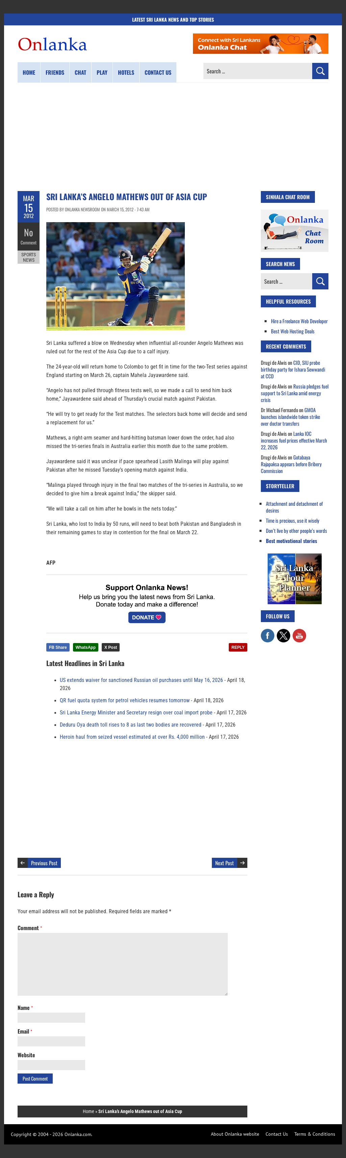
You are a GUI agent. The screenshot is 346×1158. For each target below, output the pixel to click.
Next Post (224, 863)
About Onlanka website (235, 1134)
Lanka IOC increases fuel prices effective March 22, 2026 (294, 440)
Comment (28, 241)
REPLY (238, 647)
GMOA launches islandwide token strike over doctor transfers (290, 416)
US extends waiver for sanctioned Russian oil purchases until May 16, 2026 (141, 680)
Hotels (126, 72)
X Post (110, 647)
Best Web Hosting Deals (293, 331)
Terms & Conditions (314, 1134)
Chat (80, 72)
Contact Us (277, 1134)
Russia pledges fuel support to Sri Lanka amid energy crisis (294, 392)
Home (29, 72)
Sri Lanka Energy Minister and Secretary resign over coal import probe (136, 713)
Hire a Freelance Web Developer (299, 321)
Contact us (158, 72)
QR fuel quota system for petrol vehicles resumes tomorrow (125, 701)
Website (26, 1055)
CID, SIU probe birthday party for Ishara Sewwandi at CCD (293, 369)
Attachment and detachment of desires (294, 507)
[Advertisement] (173, 137)
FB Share (58, 647)
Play (102, 72)
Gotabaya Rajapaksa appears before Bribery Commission (291, 463)
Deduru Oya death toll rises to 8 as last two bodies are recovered (130, 725)
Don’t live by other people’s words (296, 530)
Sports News (28, 256)
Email (25, 1031)
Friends (55, 72)
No (28, 232)
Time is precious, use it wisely (292, 520)
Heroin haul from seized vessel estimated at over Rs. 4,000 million (132, 737)
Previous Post (44, 863)
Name (25, 1007)
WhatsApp (86, 647)
